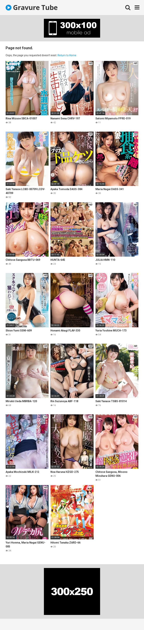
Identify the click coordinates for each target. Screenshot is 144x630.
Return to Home (67, 55)
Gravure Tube (32, 7)
